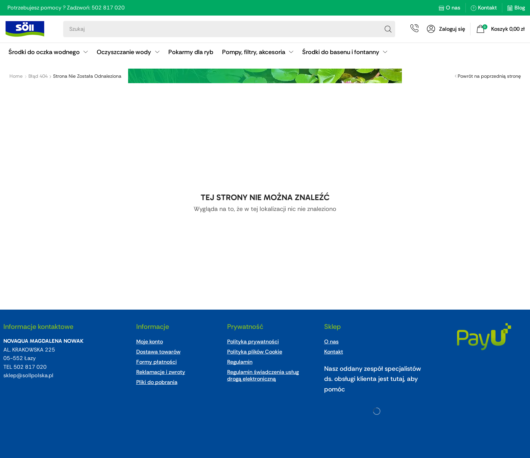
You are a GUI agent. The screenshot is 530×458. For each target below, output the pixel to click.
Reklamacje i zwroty (160, 372)
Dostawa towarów (158, 351)
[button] (446, 29)
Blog (519, 7)
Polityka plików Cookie (254, 351)
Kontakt (487, 7)
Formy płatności (156, 361)
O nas (453, 7)
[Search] (388, 29)
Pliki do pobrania (156, 382)
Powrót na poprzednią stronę (489, 76)
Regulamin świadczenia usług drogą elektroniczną (263, 375)
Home (16, 76)
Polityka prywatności (253, 341)
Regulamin (239, 361)
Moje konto (149, 341)
